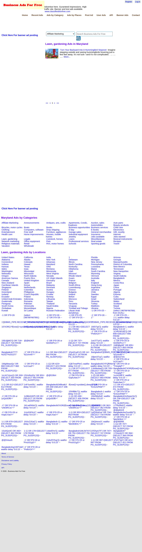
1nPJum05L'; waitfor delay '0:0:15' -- (33, 385)
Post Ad (89, 15)
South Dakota (119, 276)
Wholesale (29, 246)
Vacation (6, 246)
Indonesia (28, 299)
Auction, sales (97, 223)
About (3, 453)
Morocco (73, 299)
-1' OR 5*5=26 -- (98, 315)
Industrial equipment (78, 234)
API (111, 15)
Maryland (50, 264)
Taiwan (49, 301)
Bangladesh (119, 278)
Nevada (50, 276)
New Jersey (96, 262)
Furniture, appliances (56, 232)
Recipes (117, 241)
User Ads (101, 15)
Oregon (5, 276)
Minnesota (51, 271)
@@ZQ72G (119, 357)
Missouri (73, 273)
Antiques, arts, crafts (56, 223)
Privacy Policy (6, 464)
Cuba (115, 297)
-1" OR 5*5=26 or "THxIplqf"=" (121, 365)
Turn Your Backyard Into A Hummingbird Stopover (83, 50)
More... (67, 57)
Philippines (29, 292)
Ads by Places (74, 15)
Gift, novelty (119, 232)
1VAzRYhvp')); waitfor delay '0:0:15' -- (56, 441)
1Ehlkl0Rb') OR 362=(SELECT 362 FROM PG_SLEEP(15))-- (101, 407)
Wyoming (95, 273)
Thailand (50, 303)
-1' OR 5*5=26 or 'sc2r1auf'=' (121, 360)
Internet (117, 234)
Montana (50, 269)
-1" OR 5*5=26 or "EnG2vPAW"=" (99, 385)
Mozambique (30, 308)
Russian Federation (55, 310)
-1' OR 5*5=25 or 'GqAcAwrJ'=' (121, 381)
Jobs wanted (119, 237)
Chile (93, 292)
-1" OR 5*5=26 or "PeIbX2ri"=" (32, 448)
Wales (116, 301)
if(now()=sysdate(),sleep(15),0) (83, 384)
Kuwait (5, 310)
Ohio (48, 266)
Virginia (116, 273)
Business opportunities (79, 227)
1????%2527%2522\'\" (34, 322)
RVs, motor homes (55, 243)
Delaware (73, 260)
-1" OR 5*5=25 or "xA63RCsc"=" (76, 406)
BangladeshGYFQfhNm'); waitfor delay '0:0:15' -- (103, 365)
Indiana (5, 264)
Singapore (6, 287)
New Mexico (119, 266)
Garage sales (75, 232)
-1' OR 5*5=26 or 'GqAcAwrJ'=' (76, 376)
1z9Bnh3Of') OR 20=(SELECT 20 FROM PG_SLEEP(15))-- (34, 398)
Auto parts (118, 223)
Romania (28, 301)
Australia (95, 278)
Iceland (5, 294)
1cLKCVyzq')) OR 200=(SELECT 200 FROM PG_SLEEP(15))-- (12, 377)
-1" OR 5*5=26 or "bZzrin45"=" (32, 353)
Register (128, 2)
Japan (116, 285)
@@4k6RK (118, 421)
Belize (71, 297)
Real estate (96, 241)
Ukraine (94, 308)
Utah (71, 271)
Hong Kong (96, 285)
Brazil (49, 283)
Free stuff (28, 232)
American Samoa (10, 278)
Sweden (95, 294)
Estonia (116, 294)
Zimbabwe (6, 308)
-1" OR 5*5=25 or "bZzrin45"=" (121, 353)
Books (49, 227)
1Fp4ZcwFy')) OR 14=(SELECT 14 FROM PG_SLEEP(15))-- (78, 354)
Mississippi (29, 271)
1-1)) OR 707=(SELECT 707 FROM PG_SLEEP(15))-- (123, 426)
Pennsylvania (97, 264)
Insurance (95, 234)
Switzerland (118, 299)
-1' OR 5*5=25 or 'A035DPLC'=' (121, 341)
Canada (5, 280)
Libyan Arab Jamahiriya (74, 311)
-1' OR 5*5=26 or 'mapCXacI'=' (9, 413)
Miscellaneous (97, 239)
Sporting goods (98, 243)
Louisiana (95, 266)
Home (25, 15)
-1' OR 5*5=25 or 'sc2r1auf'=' (32, 365)
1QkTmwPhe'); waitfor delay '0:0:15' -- (78, 365)
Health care (7, 234)
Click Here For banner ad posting (20, 35)
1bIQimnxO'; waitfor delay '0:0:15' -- (100, 422)
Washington (7, 271)
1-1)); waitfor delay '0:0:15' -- (122, 323)
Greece (72, 290)
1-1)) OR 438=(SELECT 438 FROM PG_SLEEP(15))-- (78, 398)
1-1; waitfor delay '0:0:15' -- (121, 318)
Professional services (79, 241)
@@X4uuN (7, 440)
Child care (118, 227)
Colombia (28, 290)
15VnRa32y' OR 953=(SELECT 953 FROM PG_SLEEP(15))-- (34, 377)
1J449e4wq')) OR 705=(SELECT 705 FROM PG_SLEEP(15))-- (102, 370)
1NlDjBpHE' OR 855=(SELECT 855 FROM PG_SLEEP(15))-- (123, 347)
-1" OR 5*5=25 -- (76, 317)
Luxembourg (74, 287)
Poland (27, 297)
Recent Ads (37, 15)
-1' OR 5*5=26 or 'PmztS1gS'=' (32, 441)
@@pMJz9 (118, 410)
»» (58, 103)
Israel (93, 299)
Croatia (49, 294)
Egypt (93, 297)
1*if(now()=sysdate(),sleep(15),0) (39, 327)
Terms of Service (7, 457)
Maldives (95, 306)
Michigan (95, 260)
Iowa (26, 269)
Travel (116, 243)
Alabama (6, 260)
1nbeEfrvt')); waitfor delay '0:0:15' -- (55, 432)
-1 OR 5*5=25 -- (98, 310)
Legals (27, 239)
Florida (94, 257)
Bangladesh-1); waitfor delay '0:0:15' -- (57, 422)
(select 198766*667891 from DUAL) (124, 311)
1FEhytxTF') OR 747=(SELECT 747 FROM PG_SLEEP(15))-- (101, 433)
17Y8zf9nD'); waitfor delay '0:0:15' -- (122, 406)
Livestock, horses (54, 239)
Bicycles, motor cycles (12, 227)
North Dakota (30, 276)
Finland (5, 290)
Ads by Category (55, 15)
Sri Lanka (28, 310)
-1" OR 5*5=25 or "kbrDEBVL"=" (76, 422)
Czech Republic (31, 294)
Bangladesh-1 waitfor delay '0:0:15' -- (101, 392)
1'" (92, 317)
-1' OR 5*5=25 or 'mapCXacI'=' (54, 413)
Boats (26, 227)
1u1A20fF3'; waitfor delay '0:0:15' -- (122, 376)
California (28, 257)
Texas (26, 266)
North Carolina (75, 264)
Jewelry (72, 237)
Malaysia (50, 285)
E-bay (71, 230)
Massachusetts (120, 262)
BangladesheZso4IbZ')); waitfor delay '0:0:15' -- (124, 413)
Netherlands (29, 287)
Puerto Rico (29, 278)
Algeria (116, 292)
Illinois (72, 262)
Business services (99, 227)
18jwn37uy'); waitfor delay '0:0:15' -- (100, 358)
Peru (71, 301)
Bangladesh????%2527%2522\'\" (9, 353)
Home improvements (33, 234)
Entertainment (8, 232)
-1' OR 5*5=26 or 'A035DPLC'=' (54, 341)
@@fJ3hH (51, 375)
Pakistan (28, 303)
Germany (50, 280)
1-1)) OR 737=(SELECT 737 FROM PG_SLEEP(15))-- (78, 342)
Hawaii (27, 264)
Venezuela (29, 306)
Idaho (4, 269)
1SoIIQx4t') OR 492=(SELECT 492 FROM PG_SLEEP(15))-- (11, 433)
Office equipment (32, 241)
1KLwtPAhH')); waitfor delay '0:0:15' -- (34, 406)
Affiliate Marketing (10, 223)
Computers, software (33, 230)
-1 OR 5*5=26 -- (53, 315)
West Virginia (52, 273)
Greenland (6, 292)
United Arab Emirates (12, 299)
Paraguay (6, 303)
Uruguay (73, 306)
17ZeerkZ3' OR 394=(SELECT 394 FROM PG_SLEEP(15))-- (123, 435)
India (48, 257)
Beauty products (121, 225)
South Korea (7, 306)
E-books (95, 230)
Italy (93, 280)
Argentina (95, 287)
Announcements (31, 223)
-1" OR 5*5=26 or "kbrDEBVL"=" (121, 418)
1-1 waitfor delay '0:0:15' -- (76, 323)
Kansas (5, 266)
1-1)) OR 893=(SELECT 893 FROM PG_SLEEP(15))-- (100, 377)
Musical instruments (122, 239)
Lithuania (50, 299)
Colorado (28, 262)
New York (50, 260)
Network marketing (10, 241)
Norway (50, 297)
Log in (137, 2)
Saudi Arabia (52, 306)
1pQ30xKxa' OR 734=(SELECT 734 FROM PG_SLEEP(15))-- (101, 414)
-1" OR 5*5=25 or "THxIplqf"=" (121, 372)
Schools (72, 243)
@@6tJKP (29, 340)
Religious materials (10, 243)
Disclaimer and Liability (10, 460)
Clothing (5, 230)
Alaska (27, 260)
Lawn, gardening (9, 239)
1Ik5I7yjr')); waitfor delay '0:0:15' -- (99, 328)
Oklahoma (73, 269)
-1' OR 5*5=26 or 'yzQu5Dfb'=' (9, 397)
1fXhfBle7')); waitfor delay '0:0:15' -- (77, 392)
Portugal (117, 290)
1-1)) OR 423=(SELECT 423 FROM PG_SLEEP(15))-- (56, 366)
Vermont (95, 276)
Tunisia (116, 308)
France (72, 280)
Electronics (118, 230)
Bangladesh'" (119, 431)
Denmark (50, 287)
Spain (26, 283)
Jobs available (97, 237)
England (95, 283)
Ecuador (6, 297)
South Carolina (98, 271)
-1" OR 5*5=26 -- (54, 317)
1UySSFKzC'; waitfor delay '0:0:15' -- (34, 413)
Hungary (50, 292)
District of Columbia (122, 264)
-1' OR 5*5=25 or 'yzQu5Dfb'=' (54, 397)
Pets (48, 241)
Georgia (117, 260)
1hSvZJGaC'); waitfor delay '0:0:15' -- (34, 422)
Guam (71, 278)
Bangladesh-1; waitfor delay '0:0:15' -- (123, 328)
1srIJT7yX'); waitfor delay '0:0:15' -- (100, 341)
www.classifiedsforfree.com (57, 11)
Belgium (72, 283)
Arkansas (50, 262)
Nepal (116, 306)
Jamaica (95, 290)
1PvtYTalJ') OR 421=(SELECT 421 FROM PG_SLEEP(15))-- (123, 442)
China (116, 287)
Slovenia (95, 301)
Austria (49, 290)
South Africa (74, 285)
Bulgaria (72, 292)
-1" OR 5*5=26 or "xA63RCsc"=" (9, 406)
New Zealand (8, 283)
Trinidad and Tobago (78, 308)
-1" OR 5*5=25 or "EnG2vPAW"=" (121, 392)
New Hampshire (120, 271)
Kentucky (73, 266)
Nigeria (49, 308)
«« (47, 103)
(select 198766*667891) (31, 316)
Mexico (116, 280)
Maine (94, 269)
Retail (26, 243)
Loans (71, 239)
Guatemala (7, 301)
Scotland (117, 303)
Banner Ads (122, 15)
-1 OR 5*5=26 (8, 315)
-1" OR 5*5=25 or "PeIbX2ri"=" (99, 332)
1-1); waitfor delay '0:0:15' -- (54, 328)
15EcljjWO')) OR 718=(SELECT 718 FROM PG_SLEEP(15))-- (11, 342)
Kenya (27, 285)
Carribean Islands (10, 285)
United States (8, 257)
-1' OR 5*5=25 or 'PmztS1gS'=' (76, 441)
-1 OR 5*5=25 (75, 315)
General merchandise (101, 232)
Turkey (94, 303)
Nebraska (6, 273)
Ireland (72, 294)
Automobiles (97, 225)
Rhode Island (75, 276)
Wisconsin (29, 273)
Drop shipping (52, 230)
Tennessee (118, 269)
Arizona (117, 257)
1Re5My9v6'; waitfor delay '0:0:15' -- (100, 397)
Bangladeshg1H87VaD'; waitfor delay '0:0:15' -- (12, 448)
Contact (136, 15)
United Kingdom (31, 280)
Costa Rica (118, 283)
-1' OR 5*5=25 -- (121, 315)
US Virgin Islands (54, 278)
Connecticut (7, 262)
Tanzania (73, 303)
